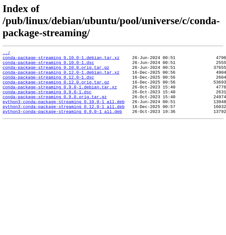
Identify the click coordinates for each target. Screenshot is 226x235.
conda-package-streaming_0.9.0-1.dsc (47, 100)
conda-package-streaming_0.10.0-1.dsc (48, 65)
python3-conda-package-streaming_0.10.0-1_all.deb (63, 112)
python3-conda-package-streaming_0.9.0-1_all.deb (62, 124)
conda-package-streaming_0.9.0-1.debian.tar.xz (60, 95)
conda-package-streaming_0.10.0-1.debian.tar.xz (61, 59)
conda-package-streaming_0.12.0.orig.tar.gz (56, 89)
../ (6, 53)
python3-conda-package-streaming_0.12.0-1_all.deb (63, 118)
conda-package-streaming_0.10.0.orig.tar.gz (56, 71)
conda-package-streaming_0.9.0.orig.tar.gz (55, 106)
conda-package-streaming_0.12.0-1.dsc (48, 83)
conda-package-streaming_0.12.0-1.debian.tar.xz (61, 77)
